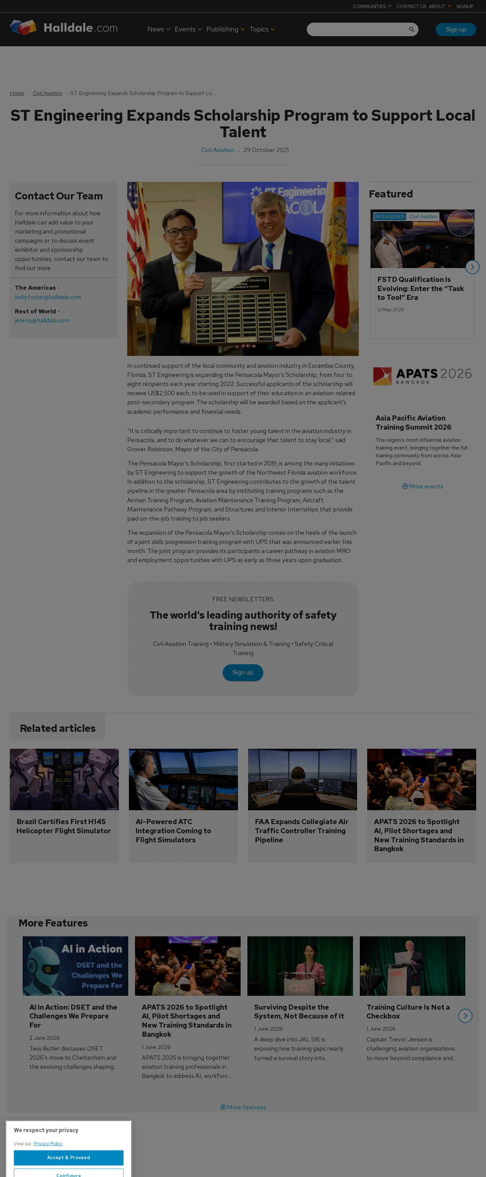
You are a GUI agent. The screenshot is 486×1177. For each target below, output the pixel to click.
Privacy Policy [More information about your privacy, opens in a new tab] (48, 1163)
